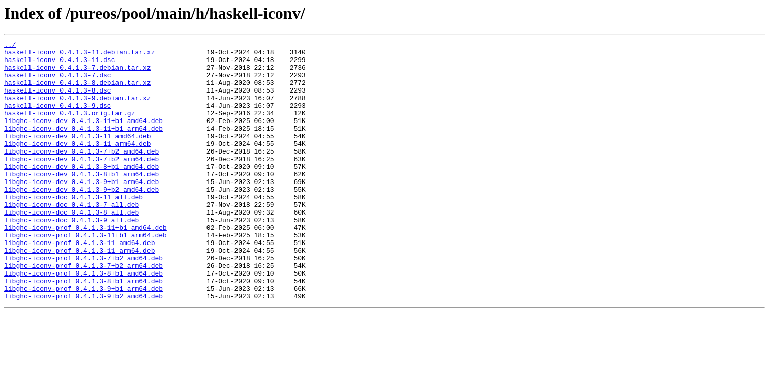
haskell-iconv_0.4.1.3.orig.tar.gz (69, 128)
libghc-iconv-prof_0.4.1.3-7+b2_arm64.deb (83, 311)
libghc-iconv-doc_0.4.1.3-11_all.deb (73, 228)
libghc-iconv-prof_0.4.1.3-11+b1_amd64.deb (85, 265)
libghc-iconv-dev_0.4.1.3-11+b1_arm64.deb (83, 146)
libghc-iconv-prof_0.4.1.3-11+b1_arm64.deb (85, 274)
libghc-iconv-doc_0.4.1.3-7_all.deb (71, 237)
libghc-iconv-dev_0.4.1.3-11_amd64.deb (77, 155)
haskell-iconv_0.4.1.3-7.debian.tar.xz (77, 73)
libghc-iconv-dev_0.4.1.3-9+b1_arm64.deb (81, 210)
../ (10, 45)
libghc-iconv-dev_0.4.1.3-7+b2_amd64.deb (81, 173)
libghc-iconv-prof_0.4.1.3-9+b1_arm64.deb (83, 338)
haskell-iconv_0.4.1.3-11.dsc (59, 64)
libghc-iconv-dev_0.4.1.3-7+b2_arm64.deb (81, 183)
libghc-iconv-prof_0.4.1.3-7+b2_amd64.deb (83, 302)
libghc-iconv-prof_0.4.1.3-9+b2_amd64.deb (83, 347)
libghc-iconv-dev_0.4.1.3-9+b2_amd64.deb (81, 219)
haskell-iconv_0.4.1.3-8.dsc (57, 100)
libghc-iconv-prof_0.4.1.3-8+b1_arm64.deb (83, 329)
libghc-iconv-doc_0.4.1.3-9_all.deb (71, 256)
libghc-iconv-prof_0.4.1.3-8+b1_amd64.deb (83, 320)
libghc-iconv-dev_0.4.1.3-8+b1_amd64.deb (81, 192)
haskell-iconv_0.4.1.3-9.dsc (57, 119)
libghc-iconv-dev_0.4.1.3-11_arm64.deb (77, 164)
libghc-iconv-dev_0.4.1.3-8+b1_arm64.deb (81, 201)
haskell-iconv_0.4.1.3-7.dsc (57, 82)
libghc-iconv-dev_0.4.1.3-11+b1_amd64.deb (83, 137)
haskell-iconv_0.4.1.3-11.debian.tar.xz (79, 54)
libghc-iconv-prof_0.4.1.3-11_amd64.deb (79, 283)
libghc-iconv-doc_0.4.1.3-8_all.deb (71, 247)
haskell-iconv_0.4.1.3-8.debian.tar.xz (77, 91)
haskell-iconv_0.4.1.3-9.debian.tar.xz (77, 109)
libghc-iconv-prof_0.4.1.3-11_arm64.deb (79, 292)
